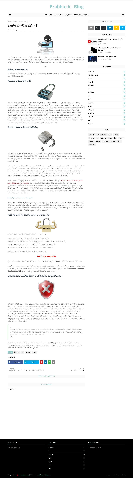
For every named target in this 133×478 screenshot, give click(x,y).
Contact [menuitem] (58, 15)
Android (107, 72)
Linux (107, 96)
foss (107, 78)
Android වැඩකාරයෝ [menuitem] (81, 15)
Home (9, 21)
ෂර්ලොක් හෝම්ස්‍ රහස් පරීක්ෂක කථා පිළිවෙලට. (109, 49)
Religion (107, 110)
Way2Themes (25, 475)
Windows (107, 124)
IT (22, 352)
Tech (14, 21)
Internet (16, 352)
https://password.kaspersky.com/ (20, 198)
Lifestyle (107, 92)
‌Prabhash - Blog (66, 6)
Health (107, 82)
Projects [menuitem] (68, 15)
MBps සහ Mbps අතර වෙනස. (107, 57)
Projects (122, 475)
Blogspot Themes (44, 475)
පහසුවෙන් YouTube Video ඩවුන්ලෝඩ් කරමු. (110, 40)
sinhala (28, 352)
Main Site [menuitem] (48, 15)
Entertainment (107, 75)
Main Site (115, 475)
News (107, 106)
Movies (107, 103)
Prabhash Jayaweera (15, 30)
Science (107, 113)
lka (107, 99)
